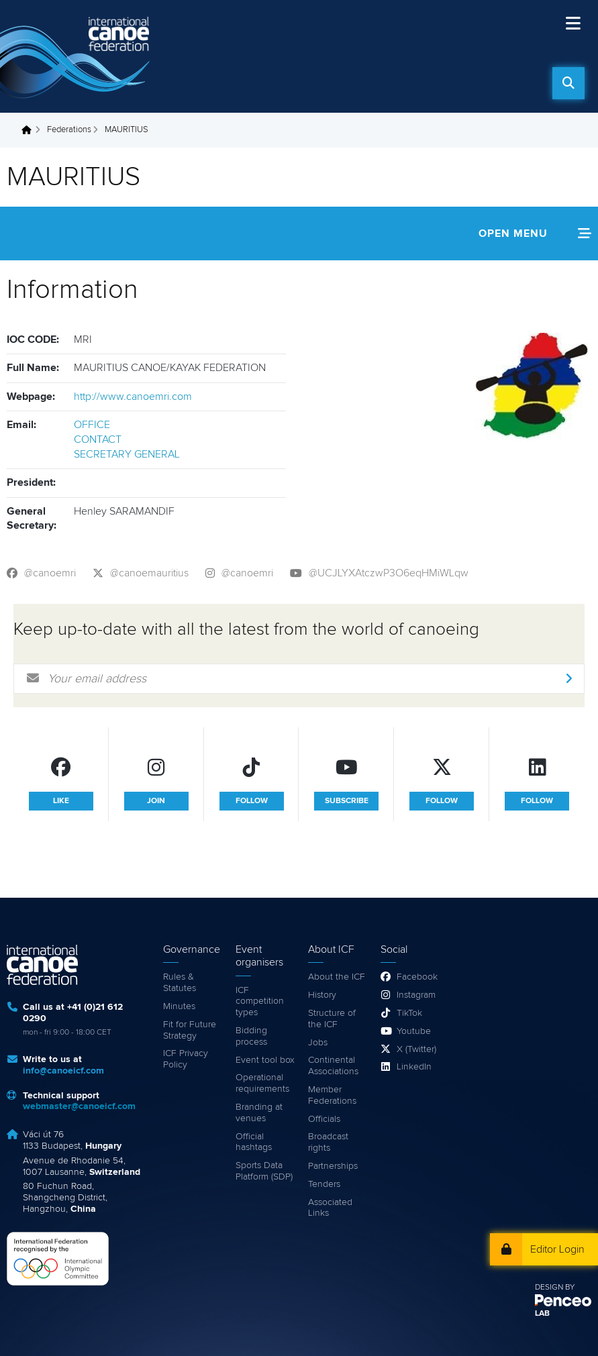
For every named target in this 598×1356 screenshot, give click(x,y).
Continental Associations (333, 1065)
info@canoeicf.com (63, 1071)
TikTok (409, 1013)
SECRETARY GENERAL (127, 454)
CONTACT (97, 439)
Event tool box (265, 1060)
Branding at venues (259, 1112)
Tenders (324, 1184)
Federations (69, 129)
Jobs (318, 1042)
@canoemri (50, 573)
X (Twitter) (416, 1049)
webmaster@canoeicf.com (79, 1106)
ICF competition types (260, 1002)
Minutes (179, 1006)
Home (30, 130)
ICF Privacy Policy (185, 1059)
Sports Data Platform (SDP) (264, 1171)
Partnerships (333, 1166)
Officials (324, 1119)
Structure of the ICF (332, 1018)
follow (252, 801)
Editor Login (557, 1249)
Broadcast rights (328, 1142)
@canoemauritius (149, 573)
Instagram (416, 995)
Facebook (417, 977)
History (322, 995)
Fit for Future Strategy (189, 1030)
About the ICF (336, 977)
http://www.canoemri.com (133, 396)
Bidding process (251, 1036)
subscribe (346, 801)
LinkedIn (414, 1067)
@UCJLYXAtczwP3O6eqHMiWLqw (388, 573)
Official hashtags (254, 1142)
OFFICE (92, 424)
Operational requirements (262, 1083)
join (156, 801)
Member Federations (332, 1095)
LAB (542, 1314)
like (61, 801)
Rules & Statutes (179, 982)
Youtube (414, 1031)
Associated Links (330, 1208)
